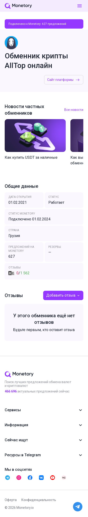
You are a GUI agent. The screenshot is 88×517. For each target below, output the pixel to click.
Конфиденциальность (38, 500)
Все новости (73, 110)
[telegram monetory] (7, 477)
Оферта (11, 500)
